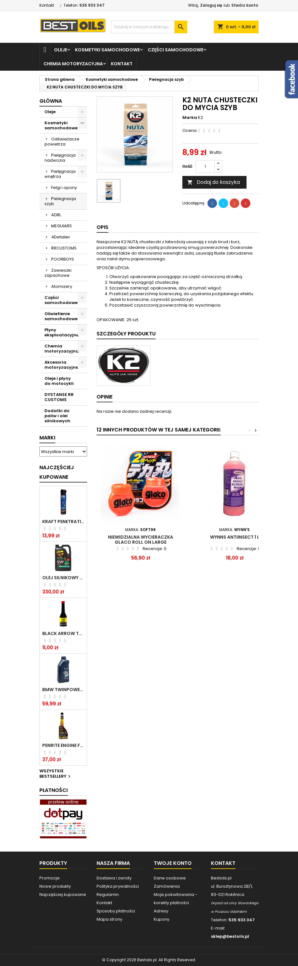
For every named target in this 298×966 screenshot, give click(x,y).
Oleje (60, 50)
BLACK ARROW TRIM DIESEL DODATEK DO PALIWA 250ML (63, 633)
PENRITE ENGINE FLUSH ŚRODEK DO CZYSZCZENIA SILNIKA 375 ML (63, 745)
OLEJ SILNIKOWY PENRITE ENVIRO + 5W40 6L (63, 577)
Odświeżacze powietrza (61, 141)
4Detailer (60, 237)
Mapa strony (109, 919)
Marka (189, 117)
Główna (50, 101)
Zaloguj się (211, 5)
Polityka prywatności (118, 886)
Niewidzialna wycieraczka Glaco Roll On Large (140, 539)
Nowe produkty (55, 886)
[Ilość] (205, 166)
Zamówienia (167, 886)
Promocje (49, 878)
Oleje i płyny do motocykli (59, 380)
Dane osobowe (170, 878)
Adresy (161, 911)
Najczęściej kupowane (62, 894)
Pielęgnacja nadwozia (60, 157)
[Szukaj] (149, 27)
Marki (47, 437)
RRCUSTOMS (64, 248)
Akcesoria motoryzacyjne (61, 364)
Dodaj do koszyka (213, 182)
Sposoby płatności (116, 911)
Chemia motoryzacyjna (73, 64)
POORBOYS (62, 259)
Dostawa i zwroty (114, 878)
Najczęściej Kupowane (56, 472)
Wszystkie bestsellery (55, 774)
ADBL (56, 215)
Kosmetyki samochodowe (107, 50)
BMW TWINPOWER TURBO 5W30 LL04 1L (63, 689)
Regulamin (108, 894)
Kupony (161, 919)
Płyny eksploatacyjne (61, 332)
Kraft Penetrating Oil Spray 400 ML (63, 521)
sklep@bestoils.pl (230, 936)
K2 (200, 117)
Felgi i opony (64, 188)
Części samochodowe (175, 50)
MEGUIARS (61, 226)
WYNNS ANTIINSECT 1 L (234, 537)
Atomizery (61, 286)
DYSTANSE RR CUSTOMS (59, 397)
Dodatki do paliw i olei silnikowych (57, 416)
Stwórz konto (244, 5)
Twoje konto (173, 863)
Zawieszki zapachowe (57, 272)
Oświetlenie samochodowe (61, 316)
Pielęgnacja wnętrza (60, 173)
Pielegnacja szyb (60, 201)
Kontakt (46, 5)
